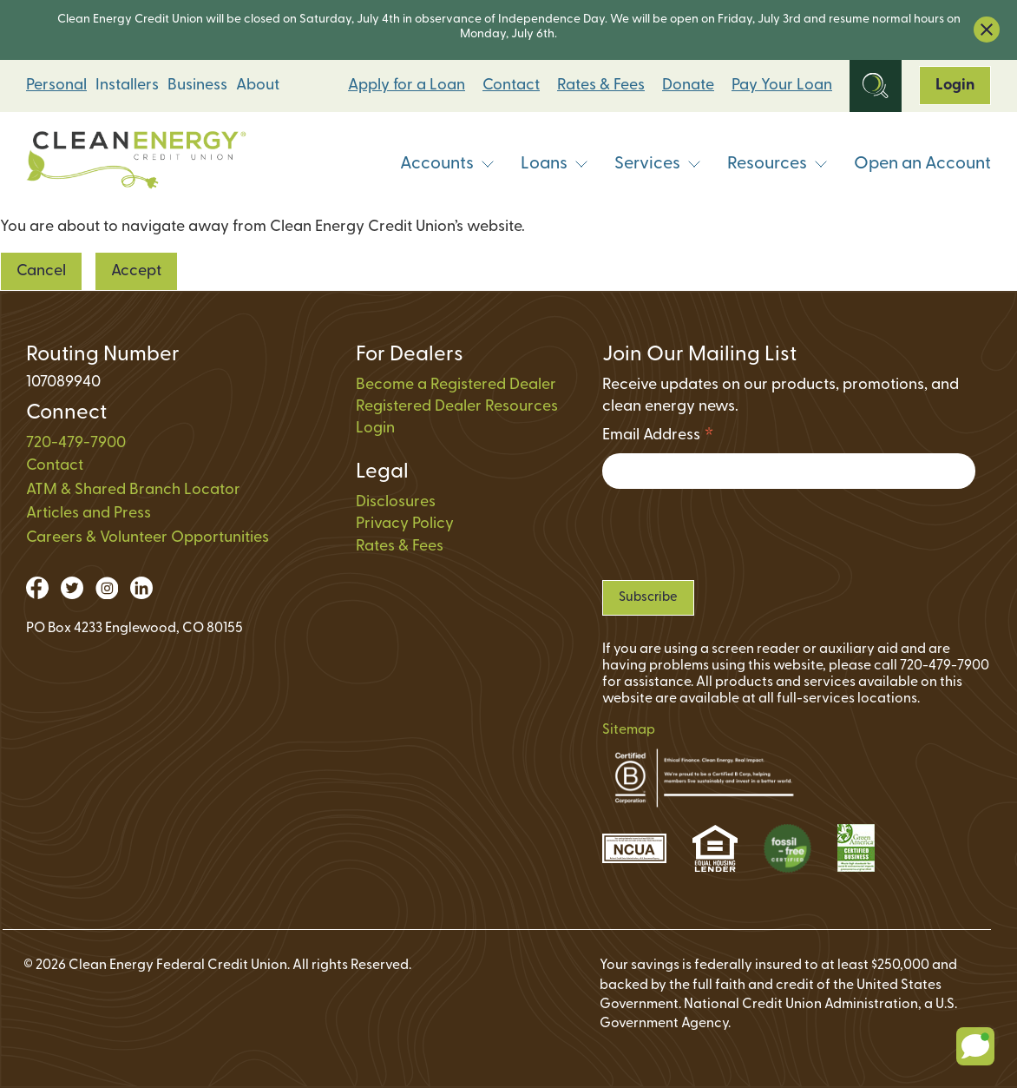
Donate (688, 85)
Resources (777, 164)
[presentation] (734, 534)
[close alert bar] (987, 29)
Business (197, 85)
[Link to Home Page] (136, 164)
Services (657, 164)
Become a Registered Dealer (456, 385)
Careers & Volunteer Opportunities (147, 538)
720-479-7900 (76, 443)
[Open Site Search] (876, 86)
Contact (511, 85)
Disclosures (396, 502)
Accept (136, 271)
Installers (127, 85)
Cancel (41, 271)
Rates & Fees (601, 85)
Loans (554, 164)
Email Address (658, 438)
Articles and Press (88, 513)
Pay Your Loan (782, 85)
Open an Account (922, 164)
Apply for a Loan (406, 85)
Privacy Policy (405, 524)
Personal (56, 85)
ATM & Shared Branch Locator (133, 490)
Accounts (447, 164)
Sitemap (628, 730)
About (257, 85)
